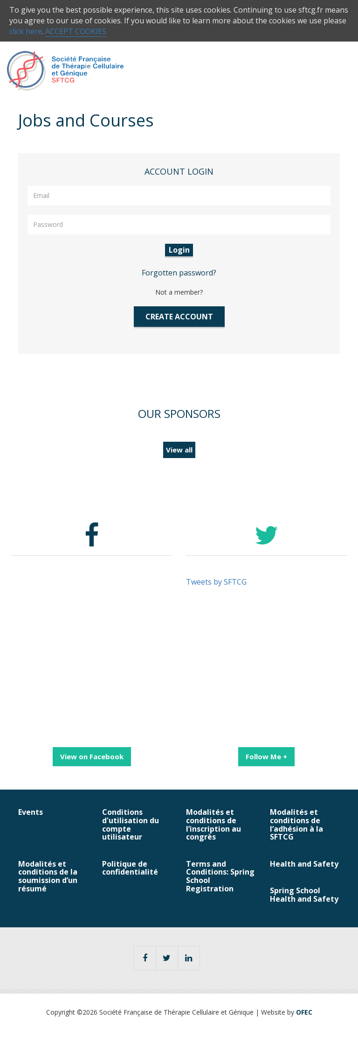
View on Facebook (92, 756)
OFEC (304, 1012)
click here (25, 31)
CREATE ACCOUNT (179, 316)
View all (179, 449)
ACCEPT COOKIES (75, 31)
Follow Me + (266, 756)
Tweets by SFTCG (216, 582)
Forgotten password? (179, 273)
